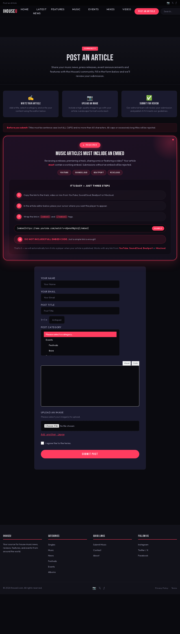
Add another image (53, 434)
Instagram (143, 544)
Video (110, 9)
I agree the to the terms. (58, 443)
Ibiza (80, 350)
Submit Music (99, 544)
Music (67, 9)
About (96, 555)
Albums (52, 572)
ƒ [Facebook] (176, 2)
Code (135, 363)
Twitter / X (143, 550)
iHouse (10, 11)
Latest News (36, 11)
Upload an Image (52, 412)
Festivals (80, 345)
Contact (97, 550)
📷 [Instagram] (168, 2)
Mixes (96, 9)
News (51, 555)
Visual (126, 363)
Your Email (48, 291)
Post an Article (10, 3)
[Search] (163, 11)
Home (23, 9)
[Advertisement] (90, 27)
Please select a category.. (80, 334)
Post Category (51, 327)
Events (82, 9)
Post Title (48, 304)
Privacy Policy (161, 588)
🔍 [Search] (175, 11)
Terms (174, 588)
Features (52, 9)
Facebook (143, 555)
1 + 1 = (44, 319)
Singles (51, 544)
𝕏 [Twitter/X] (173, 2)
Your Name (48, 278)
